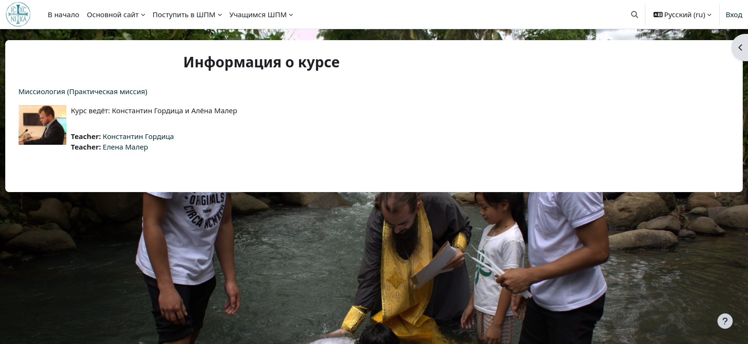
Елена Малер (143, 146)
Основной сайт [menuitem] (113, 14)
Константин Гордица (156, 136)
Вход (734, 14)
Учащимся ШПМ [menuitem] (258, 14)
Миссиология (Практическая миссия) (100, 91)
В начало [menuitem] (63, 14)
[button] (634, 14)
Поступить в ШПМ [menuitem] (184, 14)
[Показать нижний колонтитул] (725, 321)
